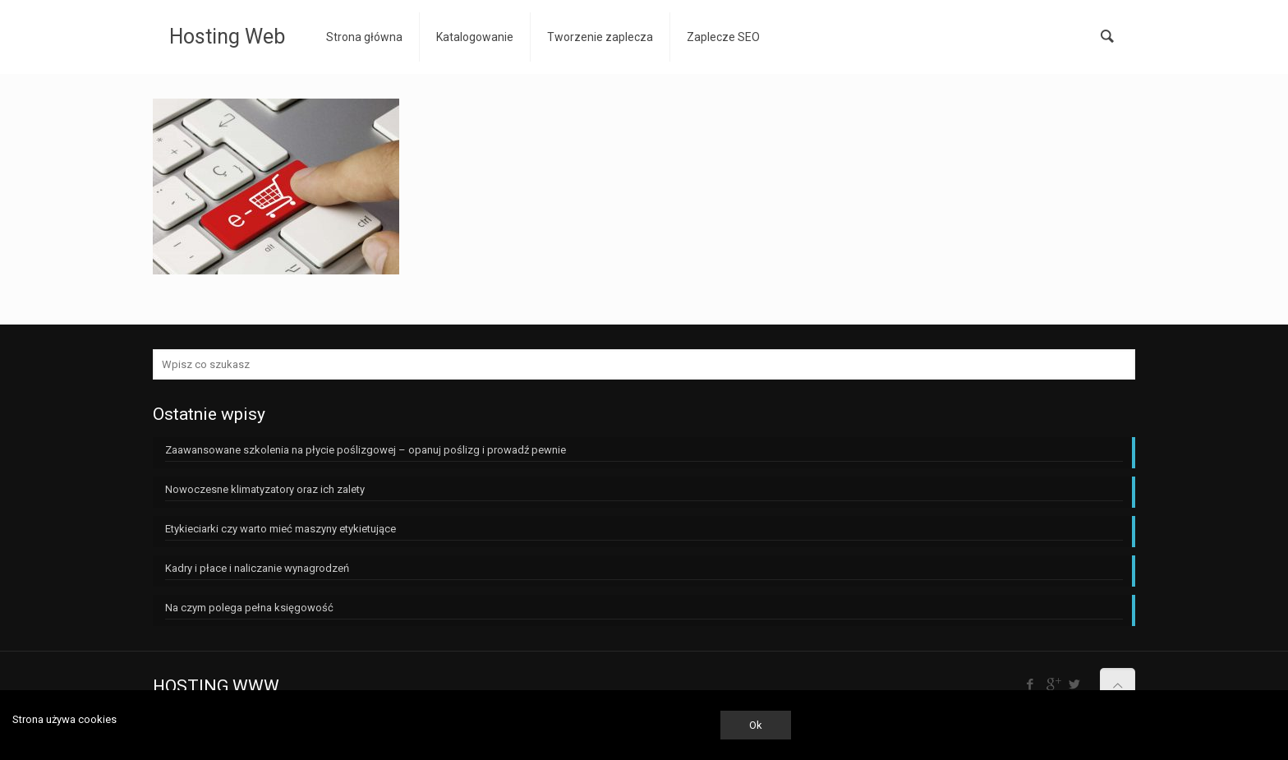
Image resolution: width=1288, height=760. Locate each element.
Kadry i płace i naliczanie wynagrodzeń (257, 568)
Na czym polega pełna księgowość (249, 607)
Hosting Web (227, 36)
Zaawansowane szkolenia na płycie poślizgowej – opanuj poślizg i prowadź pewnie (365, 450)
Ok (755, 725)
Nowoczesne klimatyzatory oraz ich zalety (265, 489)
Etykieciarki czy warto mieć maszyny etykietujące (280, 529)
